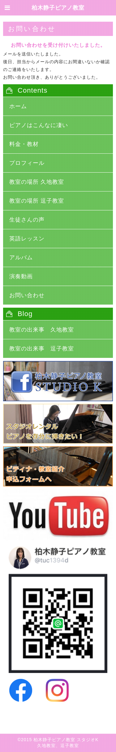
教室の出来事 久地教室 (41, 330)
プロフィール (27, 163)
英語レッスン (27, 238)
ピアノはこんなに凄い (38, 125)
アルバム (21, 257)
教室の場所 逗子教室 (36, 201)
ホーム (18, 106)
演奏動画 (21, 276)
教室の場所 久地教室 (36, 182)
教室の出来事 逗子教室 (41, 348)
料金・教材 (24, 144)
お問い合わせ (27, 295)
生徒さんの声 (27, 220)
